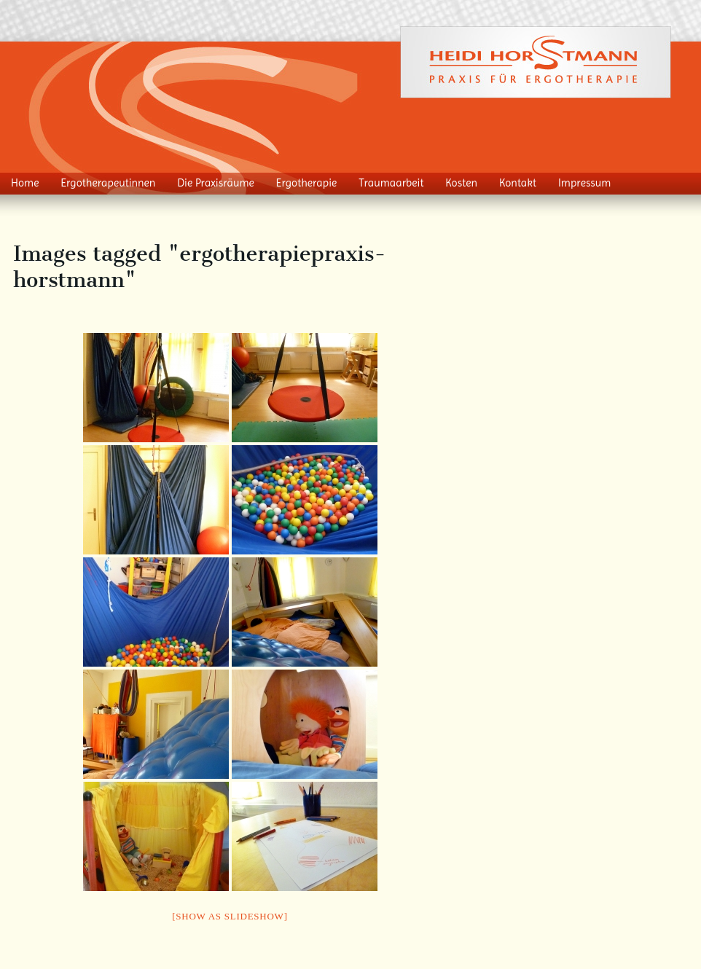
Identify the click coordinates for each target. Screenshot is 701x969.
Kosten (461, 182)
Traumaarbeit (391, 182)
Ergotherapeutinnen (107, 182)
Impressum (584, 182)
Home (25, 182)
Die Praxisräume (215, 182)
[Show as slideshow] (229, 916)
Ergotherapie (306, 182)
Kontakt (517, 182)
